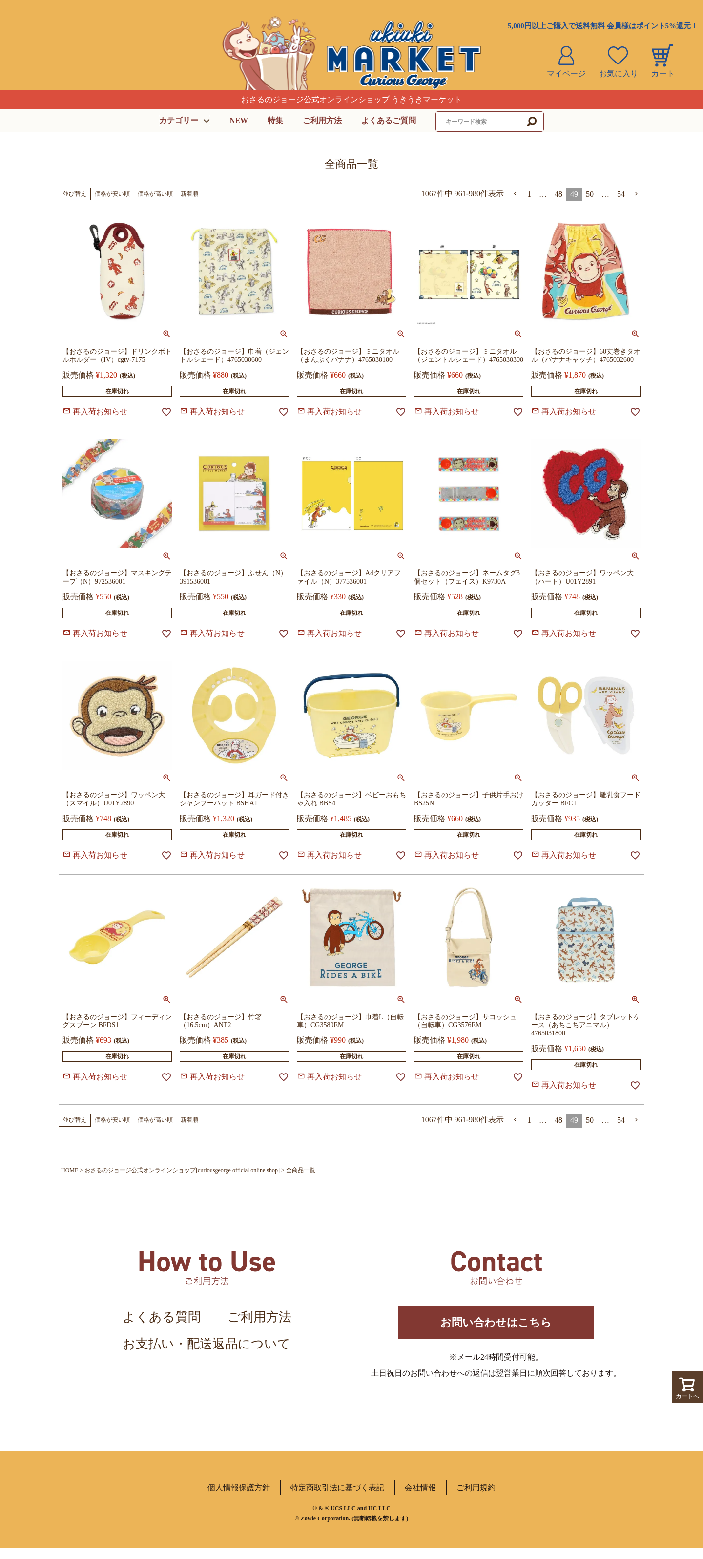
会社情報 (420, 1498)
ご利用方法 (322, 120)
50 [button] (590, 194)
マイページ (566, 73)
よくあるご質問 (388, 120)
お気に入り (618, 73)
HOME (69, 1170)
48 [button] (558, 194)
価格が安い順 (112, 193)
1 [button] (529, 194)
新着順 (189, 193)
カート (663, 73)
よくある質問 (162, 1317)
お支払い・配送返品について (206, 1344)
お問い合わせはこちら (496, 1327)
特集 (275, 120)
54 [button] (621, 194)
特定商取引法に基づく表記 (337, 1498)
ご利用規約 (476, 1498)
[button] (515, 194)
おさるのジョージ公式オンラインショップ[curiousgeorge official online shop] (182, 1170)
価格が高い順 (155, 193)
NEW (238, 120)
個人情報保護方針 (238, 1498)
